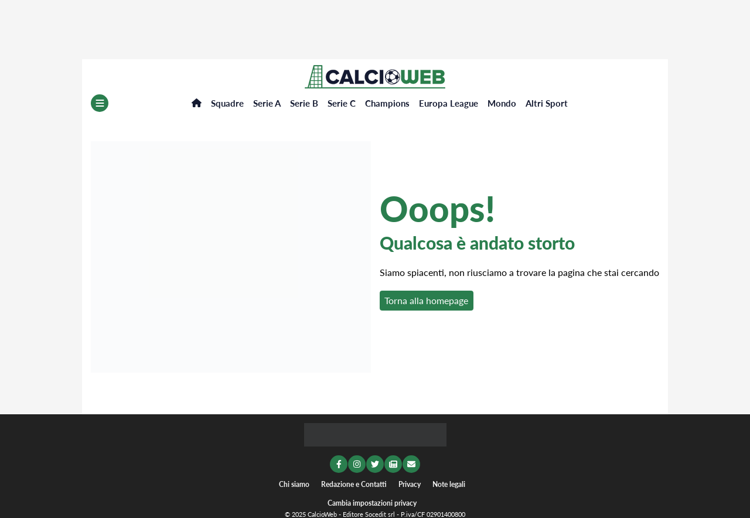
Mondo (502, 103)
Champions (387, 103)
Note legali (448, 484)
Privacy (409, 484)
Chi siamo (294, 484)
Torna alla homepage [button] (426, 300)
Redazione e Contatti (354, 484)
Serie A (267, 103)
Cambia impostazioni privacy (372, 503)
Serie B (304, 103)
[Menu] (99, 103)
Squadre (227, 103)
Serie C (342, 103)
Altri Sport (547, 103)
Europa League (448, 103)
